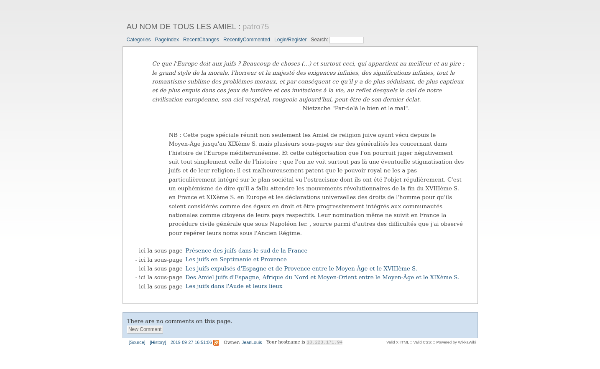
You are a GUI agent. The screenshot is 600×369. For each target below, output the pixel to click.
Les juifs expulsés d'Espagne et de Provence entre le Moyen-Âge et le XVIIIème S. (301, 268)
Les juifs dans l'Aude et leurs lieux (234, 286)
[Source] (137, 342)
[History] (158, 342)
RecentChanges (201, 40)
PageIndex (167, 40)
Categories (139, 40)
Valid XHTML (397, 342)
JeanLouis (252, 342)
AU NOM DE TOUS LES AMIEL (181, 26)
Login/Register (290, 40)
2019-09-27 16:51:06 (191, 342)
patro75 (256, 26)
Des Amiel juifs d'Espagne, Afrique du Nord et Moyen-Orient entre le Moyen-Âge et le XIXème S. (323, 277)
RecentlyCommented (246, 40)
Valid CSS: (423, 342)
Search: (320, 40)
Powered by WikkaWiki (456, 342)
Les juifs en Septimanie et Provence (236, 260)
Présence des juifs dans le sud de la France (247, 251)
